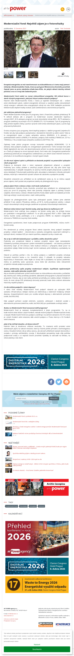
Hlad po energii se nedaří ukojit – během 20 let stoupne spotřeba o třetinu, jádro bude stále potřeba (41, 464)
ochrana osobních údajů (31, 404)
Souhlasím (37, 649)
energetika (33, 506)
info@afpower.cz (13, 614)
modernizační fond (11, 506)
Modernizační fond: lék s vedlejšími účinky (26, 422)
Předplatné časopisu (10, 621)
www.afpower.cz (8, 615)
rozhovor (41, 506)
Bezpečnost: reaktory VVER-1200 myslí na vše (27, 459)
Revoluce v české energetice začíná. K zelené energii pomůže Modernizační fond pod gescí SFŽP (39, 427)
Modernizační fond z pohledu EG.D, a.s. (25, 416)
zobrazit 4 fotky (63, 74)
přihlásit (54, 398)
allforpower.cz (9, 15)
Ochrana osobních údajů (11, 619)
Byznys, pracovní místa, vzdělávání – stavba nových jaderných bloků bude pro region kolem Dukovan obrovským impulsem (40, 447)
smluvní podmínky (44, 404)
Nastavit (37, 645)
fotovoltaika (23, 506)
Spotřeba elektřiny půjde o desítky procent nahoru (29, 453)
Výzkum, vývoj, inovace (25, 15)
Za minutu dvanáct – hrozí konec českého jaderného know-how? (33, 470)
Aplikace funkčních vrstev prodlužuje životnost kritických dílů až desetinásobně (38, 433)
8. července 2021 (20, 28)
